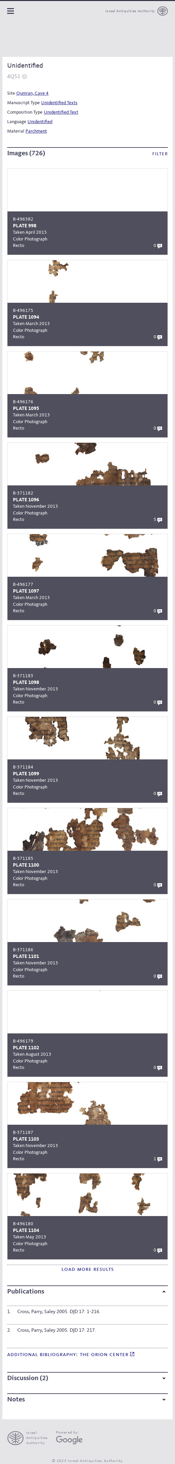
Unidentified (40, 121)
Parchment (36, 131)
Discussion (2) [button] (86, 1378)
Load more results (88, 1269)
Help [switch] (24, 76)
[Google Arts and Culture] (69, 1440)
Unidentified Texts (59, 102)
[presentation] (30, 1438)
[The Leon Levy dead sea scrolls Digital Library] (45, 39)
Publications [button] (86, 1291)
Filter (160, 154)
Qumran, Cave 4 (32, 93)
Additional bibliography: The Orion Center (70, 1354)
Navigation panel (10, 11)
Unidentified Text (61, 112)
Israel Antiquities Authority (130, 11)
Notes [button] (86, 1399)
